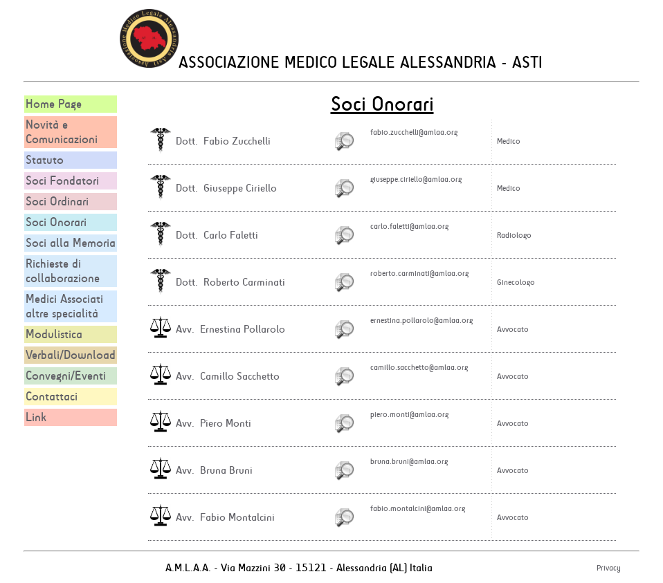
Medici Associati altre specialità (64, 306)
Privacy (609, 568)
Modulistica (54, 334)
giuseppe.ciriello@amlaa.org (416, 179)
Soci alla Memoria (71, 243)
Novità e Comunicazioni (62, 132)
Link (36, 417)
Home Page (54, 104)
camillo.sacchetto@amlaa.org (419, 367)
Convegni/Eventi (66, 376)
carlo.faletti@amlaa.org (409, 226)
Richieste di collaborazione (63, 271)
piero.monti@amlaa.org (409, 414)
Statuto (45, 160)
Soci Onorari (56, 222)
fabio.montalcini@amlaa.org (417, 508)
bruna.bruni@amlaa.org (409, 461)
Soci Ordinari (57, 201)
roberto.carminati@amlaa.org (419, 273)
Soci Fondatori (62, 181)
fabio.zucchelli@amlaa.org (413, 132)
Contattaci (52, 396)
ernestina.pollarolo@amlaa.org (421, 320)
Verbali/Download (71, 355)
